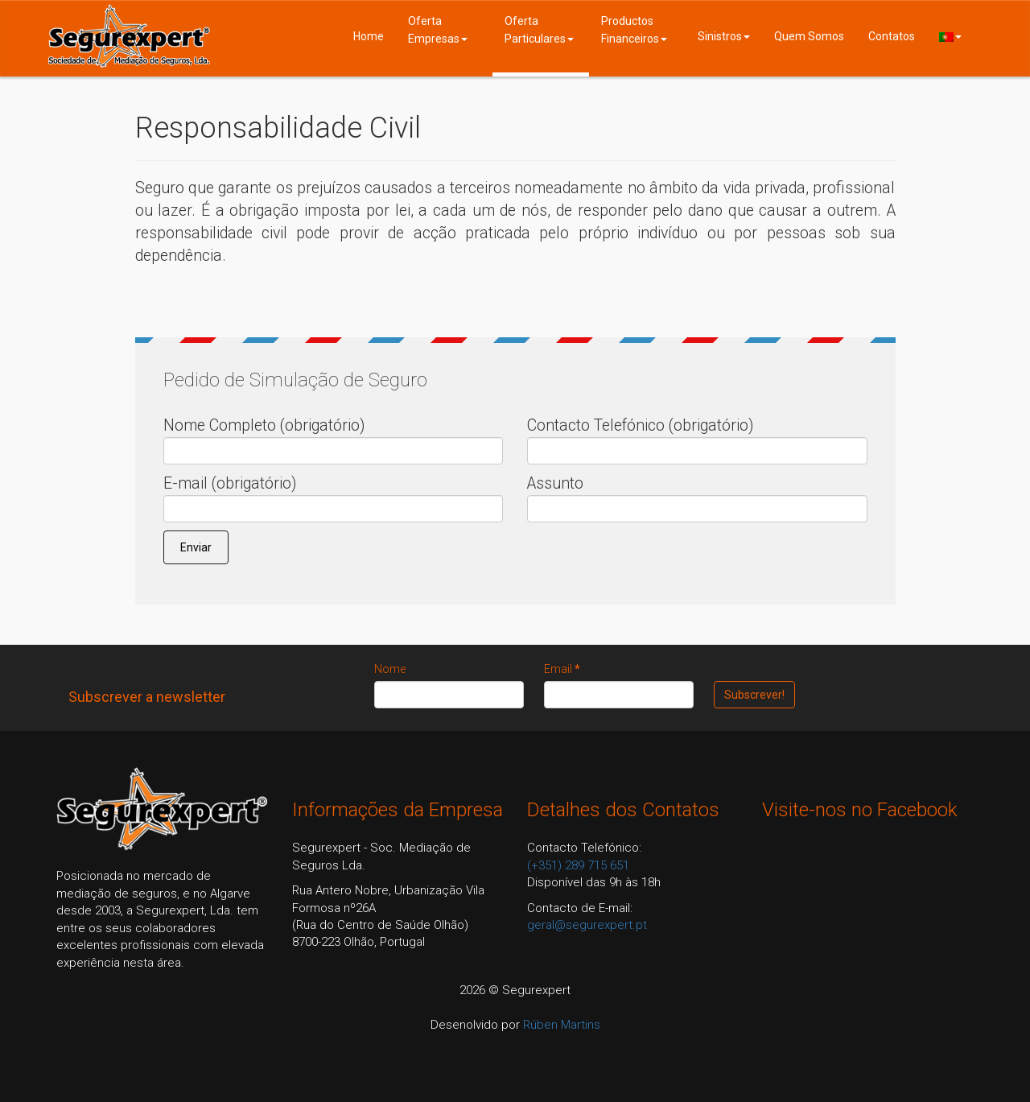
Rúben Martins (561, 1024)
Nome (390, 668)
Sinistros (724, 36)
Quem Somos (809, 36)
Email (562, 668)
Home (368, 36)
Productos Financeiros (634, 29)
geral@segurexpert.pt (587, 925)
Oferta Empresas (438, 29)
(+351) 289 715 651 (578, 865)
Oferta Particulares (539, 29)
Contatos (891, 36)
